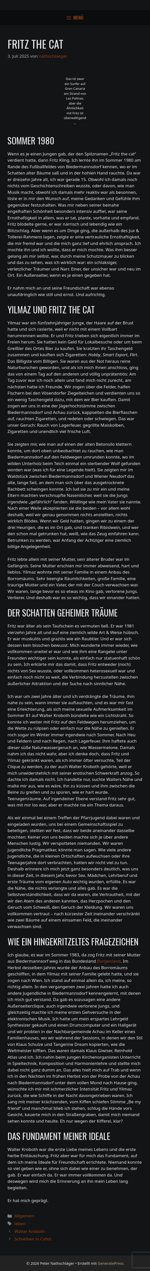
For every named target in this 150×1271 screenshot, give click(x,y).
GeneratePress (111, 1263)
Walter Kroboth (29, 1231)
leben (20, 1223)
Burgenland (109, 961)
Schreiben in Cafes (32, 1239)
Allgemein (24, 1216)
